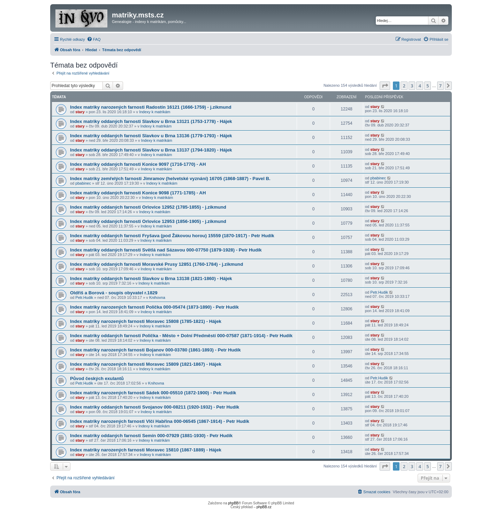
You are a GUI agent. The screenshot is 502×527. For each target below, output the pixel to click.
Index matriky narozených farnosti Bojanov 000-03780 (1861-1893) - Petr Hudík (155, 349)
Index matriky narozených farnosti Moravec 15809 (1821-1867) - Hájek (145, 364)
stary (79, 112)
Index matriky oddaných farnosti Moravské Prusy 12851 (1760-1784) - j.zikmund (156, 264)
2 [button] (404, 86)
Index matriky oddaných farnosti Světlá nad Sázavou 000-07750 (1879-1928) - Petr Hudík (166, 250)
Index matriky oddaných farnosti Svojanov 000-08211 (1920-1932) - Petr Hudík (154, 407)
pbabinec (83, 183)
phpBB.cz (264, 507)
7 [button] (440, 86)
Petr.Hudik (84, 297)
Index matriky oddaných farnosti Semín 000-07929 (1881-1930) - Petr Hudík (151, 435)
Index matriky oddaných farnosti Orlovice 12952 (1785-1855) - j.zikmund (148, 207)
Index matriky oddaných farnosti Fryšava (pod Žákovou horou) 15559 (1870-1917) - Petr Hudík (172, 235)
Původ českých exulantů (97, 378)
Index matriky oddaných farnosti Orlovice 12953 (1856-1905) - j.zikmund (148, 221)
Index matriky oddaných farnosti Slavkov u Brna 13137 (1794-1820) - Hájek (151, 150)
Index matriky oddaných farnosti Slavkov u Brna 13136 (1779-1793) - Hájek (151, 135)
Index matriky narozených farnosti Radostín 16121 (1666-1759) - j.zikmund (150, 107)
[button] (385, 86)
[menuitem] (94, 39)
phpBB (233, 503)
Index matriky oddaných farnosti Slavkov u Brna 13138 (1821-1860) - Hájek (151, 278)
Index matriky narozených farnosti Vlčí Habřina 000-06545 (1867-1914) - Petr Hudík (159, 421)
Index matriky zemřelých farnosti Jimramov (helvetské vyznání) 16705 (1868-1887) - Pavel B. (170, 178)
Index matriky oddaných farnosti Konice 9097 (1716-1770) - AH (138, 164)
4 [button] (419, 86)
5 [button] (427, 86)
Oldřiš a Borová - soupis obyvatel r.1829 (114, 292)
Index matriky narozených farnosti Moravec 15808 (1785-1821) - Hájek (145, 321)
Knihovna (157, 297)
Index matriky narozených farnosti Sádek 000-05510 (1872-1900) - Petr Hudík (153, 392)
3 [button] (412, 86)
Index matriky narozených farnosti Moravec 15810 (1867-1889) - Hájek (145, 449)
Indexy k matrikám (154, 112)
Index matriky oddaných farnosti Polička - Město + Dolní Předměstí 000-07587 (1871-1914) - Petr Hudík (181, 335)
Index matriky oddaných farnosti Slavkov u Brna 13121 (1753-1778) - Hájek (151, 121)
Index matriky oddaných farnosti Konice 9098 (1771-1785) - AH (138, 192)
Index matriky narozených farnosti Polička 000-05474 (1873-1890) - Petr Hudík (154, 307)
